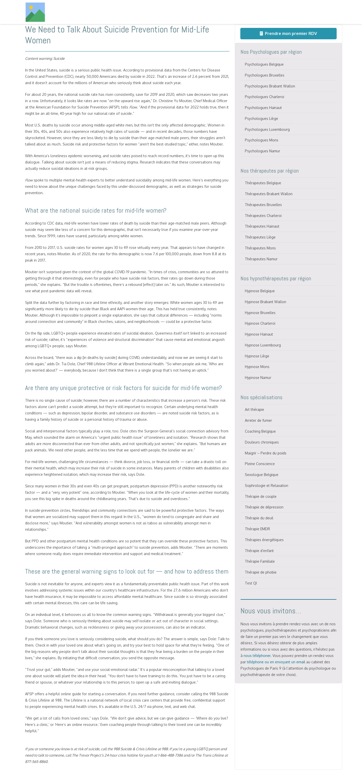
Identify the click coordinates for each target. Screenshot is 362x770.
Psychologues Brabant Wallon (270, 86)
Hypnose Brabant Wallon (265, 302)
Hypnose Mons (257, 366)
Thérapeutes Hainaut (262, 226)
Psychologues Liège (261, 118)
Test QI (251, 583)
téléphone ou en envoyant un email (276, 662)
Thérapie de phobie (261, 572)
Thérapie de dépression (264, 507)
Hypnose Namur (258, 377)
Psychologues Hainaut (263, 107)
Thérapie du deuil (259, 518)
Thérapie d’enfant (259, 550)
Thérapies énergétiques (264, 540)
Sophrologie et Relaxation (266, 485)
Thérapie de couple (261, 496)
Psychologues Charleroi (264, 97)
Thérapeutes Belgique (263, 183)
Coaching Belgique (260, 431)
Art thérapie (254, 409)
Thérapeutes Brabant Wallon (269, 194)
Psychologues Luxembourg (267, 129)
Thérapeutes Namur (261, 259)
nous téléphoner (257, 655)
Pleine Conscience (260, 464)
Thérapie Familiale (260, 561)
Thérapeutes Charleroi (263, 215)
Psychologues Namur (262, 151)
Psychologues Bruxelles (264, 75)
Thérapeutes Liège (260, 237)
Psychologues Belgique (264, 64)
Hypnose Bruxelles (260, 312)
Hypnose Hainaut (259, 334)
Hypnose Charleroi (260, 323)
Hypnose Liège (257, 356)
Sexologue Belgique (261, 474)
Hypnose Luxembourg (263, 345)
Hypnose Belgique (260, 291)
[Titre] (35, 12)
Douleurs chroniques (262, 442)
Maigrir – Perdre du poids (265, 453)
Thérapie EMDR (257, 529)
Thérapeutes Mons (260, 248)
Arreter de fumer (258, 420)
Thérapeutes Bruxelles (263, 205)
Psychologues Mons (261, 140)
